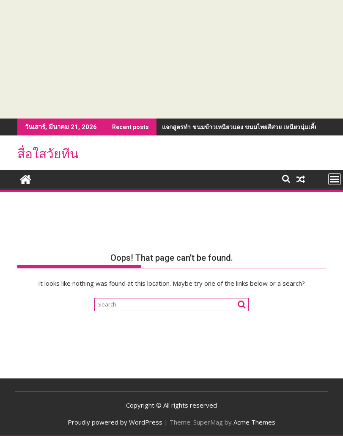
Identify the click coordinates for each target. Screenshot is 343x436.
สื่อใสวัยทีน (48, 153)
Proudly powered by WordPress (115, 422)
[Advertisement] (171, 59)
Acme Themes (254, 422)
